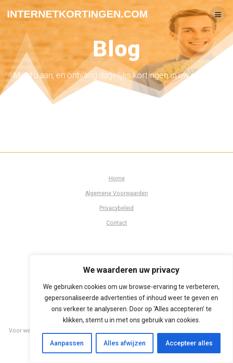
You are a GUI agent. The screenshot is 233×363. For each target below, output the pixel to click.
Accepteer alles (189, 343)
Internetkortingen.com (77, 14)
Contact (116, 223)
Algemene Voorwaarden (116, 193)
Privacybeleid (116, 208)
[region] (131, 309)
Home (117, 178)
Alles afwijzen (125, 343)
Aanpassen (67, 343)
